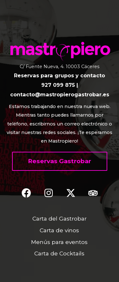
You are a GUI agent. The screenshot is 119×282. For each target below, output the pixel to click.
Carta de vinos (59, 230)
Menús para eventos (59, 242)
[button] (59, 161)
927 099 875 (58, 85)
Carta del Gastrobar (59, 218)
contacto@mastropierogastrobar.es (59, 94)
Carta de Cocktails (59, 253)
